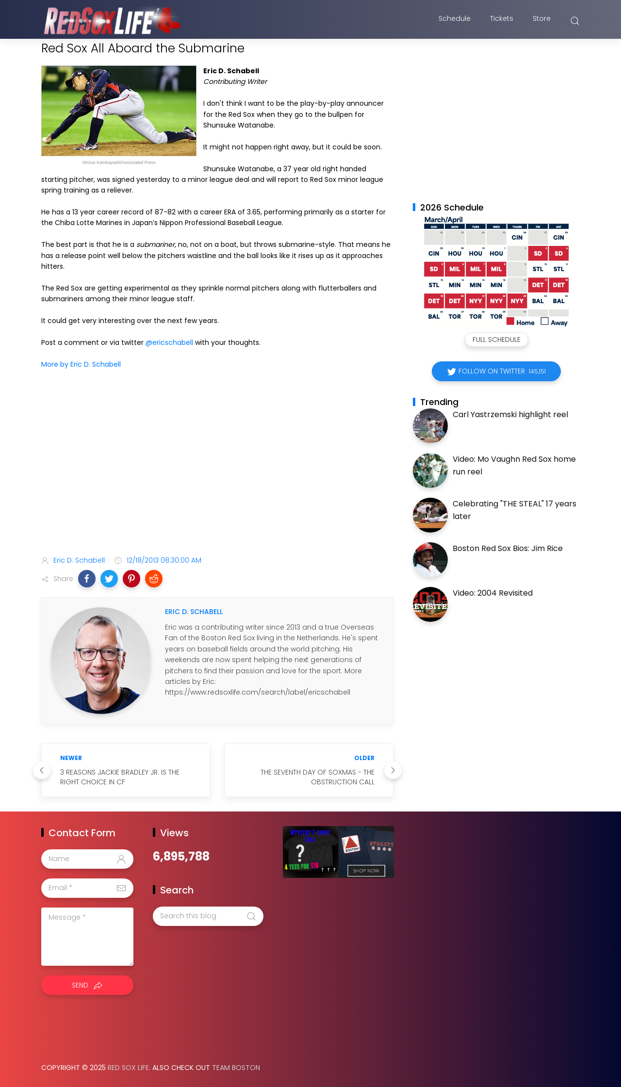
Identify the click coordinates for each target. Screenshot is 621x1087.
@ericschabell (169, 342)
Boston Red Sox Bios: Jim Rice (508, 548)
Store (542, 21)
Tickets (501, 21)
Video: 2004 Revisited (493, 593)
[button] (87, 578)
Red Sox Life (128, 1067)
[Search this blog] (208, 916)
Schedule (455, 21)
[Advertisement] (217, 471)
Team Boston (236, 1067)
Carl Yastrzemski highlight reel (510, 414)
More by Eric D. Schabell (81, 364)
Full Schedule (497, 339)
